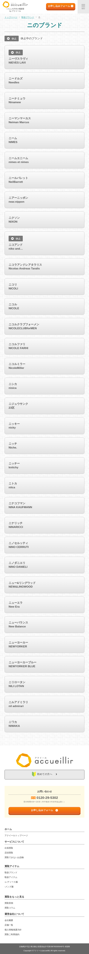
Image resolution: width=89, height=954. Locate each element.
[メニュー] (83, 6)
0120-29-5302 (47, 797)
